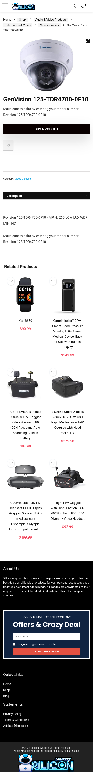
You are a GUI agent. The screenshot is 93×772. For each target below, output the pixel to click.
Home (7, 14)
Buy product (46, 123)
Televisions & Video (18, 19)
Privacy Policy (12, 708)
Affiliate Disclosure (15, 720)
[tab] (46, 190)
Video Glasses (49, 19)
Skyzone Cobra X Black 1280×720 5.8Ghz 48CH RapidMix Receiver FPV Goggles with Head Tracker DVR (68, 416)
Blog (6, 690)
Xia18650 (25, 315)
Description (14, 190)
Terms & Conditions (16, 714)
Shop (22, 14)
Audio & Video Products (51, 14)
